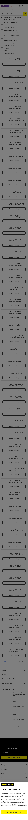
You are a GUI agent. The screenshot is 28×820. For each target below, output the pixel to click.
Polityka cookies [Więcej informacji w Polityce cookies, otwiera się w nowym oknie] (4, 808)
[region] (14, 801)
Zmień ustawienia (13, 817)
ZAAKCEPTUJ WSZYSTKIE (14, 812)
